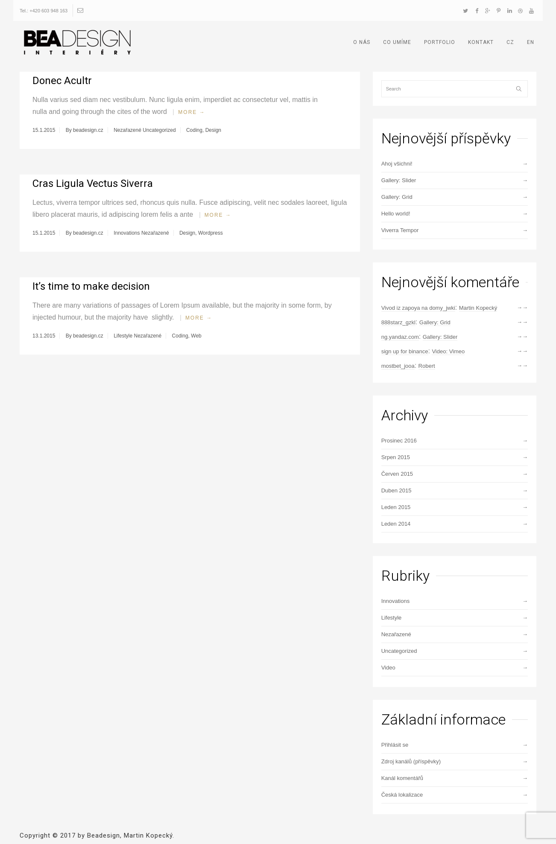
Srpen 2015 (395, 457)
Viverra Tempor (400, 230)
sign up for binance (404, 351)
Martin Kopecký (478, 308)
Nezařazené (127, 130)
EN (530, 42)
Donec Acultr (62, 81)
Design (213, 130)
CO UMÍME (397, 42)
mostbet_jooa (398, 366)
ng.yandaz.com (400, 337)
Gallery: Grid (397, 197)
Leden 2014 (396, 524)
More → (191, 112)
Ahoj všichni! (397, 163)
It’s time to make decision (91, 286)
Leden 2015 (396, 507)
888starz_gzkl (398, 322)
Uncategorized (159, 130)
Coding (194, 130)
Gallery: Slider (398, 180)
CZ (510, 42)
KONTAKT (481, 42)
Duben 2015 (396, 490)
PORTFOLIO (439, 42)
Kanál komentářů (402, 778)
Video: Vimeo (448, 351)
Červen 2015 (397, 474)
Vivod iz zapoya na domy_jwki (418, 308)
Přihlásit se (395, 745)
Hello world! (395, 213)
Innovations (127, 233)
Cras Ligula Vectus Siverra (92, 183)
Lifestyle (123, 336)
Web (196, 336)
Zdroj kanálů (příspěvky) (411, 761)
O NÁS (361, 42)
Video (388, 667)
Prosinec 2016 (399, 440)
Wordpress (210, 233)
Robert (426, 366)
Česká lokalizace (402, 795)
